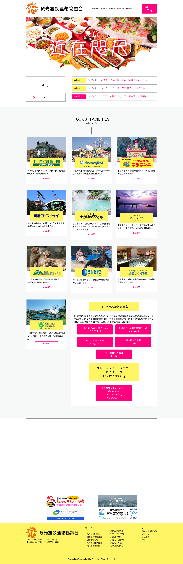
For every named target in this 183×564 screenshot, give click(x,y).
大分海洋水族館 (116, 543)
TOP (144, 528)
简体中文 (121, 8)
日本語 (105, 8)
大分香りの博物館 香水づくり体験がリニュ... (125, 80)
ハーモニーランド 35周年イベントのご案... (124, 88)
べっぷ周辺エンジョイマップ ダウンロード (95, 329)
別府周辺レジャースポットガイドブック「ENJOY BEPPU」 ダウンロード (114, 393)
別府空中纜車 (116, 537)
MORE (46, 178)
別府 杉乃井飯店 (117, 540)
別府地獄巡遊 (92, 540)
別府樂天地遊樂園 (94, 537)
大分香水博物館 (93, 546)
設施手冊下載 (149, 8)
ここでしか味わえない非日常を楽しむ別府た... (125, 96)
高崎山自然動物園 (94, 543)
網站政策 (145, 534)
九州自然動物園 (93, 534)
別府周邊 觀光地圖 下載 (114, 355)
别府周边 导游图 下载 (133, 342)
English (96, 8)
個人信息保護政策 (149, 531)
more (41, 97)
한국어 (113, 8)
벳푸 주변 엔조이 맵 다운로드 (95, 342)
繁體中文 (131, 8)
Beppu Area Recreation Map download (133, 329)
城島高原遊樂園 (116, 546)
